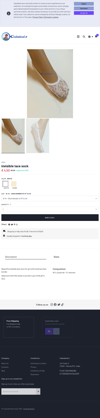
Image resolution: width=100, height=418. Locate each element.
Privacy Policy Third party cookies (45, 17)
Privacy (33, 367)
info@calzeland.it (28, 409)
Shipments (35, 374)
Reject (84, 4)
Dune (14, 188)
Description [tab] (11, 256)
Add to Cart (50, 217)
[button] (9, 224)
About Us (5, 363)
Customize (84, 8)
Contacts (5, 367)
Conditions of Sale (38, 371)
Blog (3, 371)
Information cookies (38, 363)
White (6, 188)
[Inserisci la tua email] (18, 391)
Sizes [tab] (56, 256)
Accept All (83, 13)
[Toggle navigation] (78, 36)
